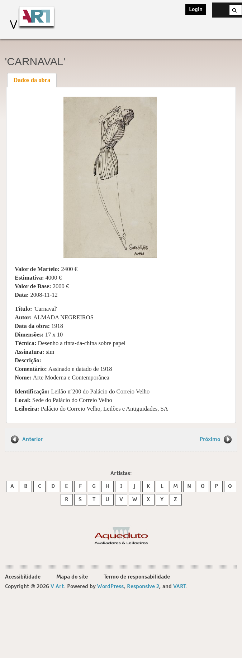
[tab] (32, 80)
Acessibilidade (23, 577)
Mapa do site (72, 577)
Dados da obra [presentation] (32, 80)
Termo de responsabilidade (137, 577)
